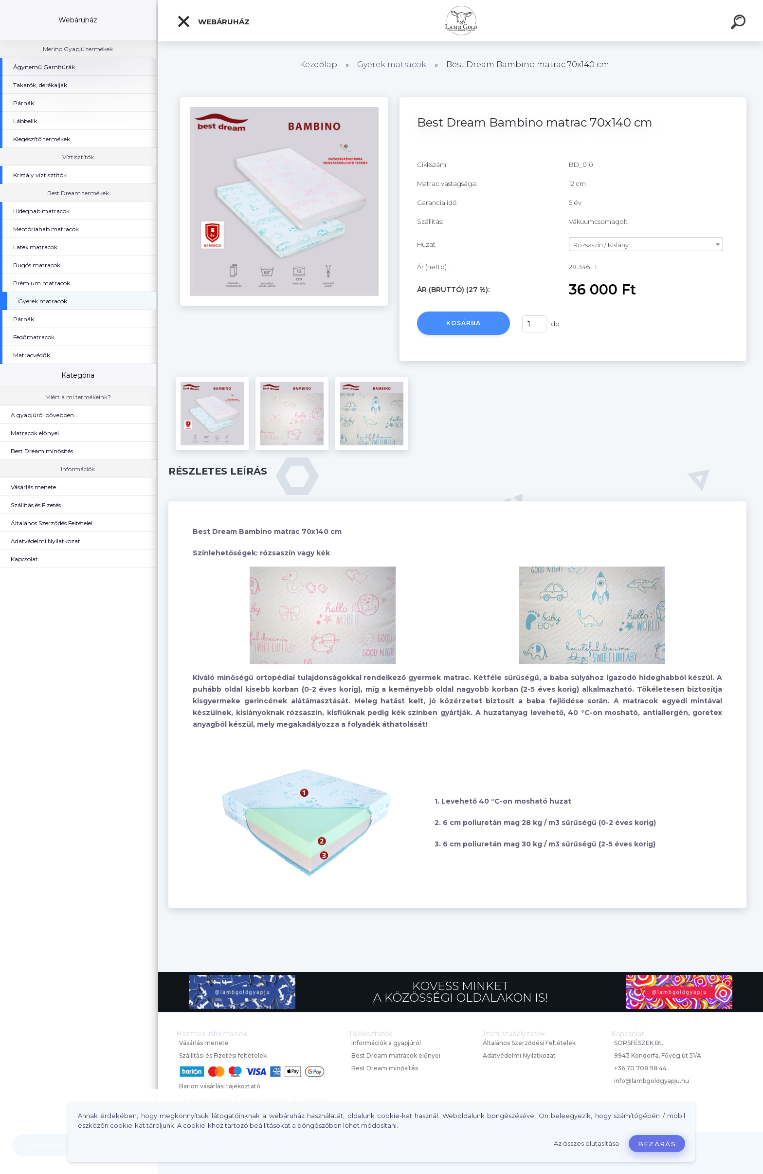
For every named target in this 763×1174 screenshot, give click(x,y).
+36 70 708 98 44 (640, 1068)
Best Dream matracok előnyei (395, 1055)
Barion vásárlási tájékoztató (219, 1086)
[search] (739, 23)
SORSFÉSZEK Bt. (638, 1042)
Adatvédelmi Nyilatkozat (519, 1055)
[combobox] (646, 244)
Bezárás (657, 1144)
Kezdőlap (318, 64)
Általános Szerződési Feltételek (529, 1042)
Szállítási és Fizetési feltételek (223, 1055)
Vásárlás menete (204, 1042)
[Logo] (460, 20)
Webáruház (213, 21)
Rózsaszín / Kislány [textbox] (601, 245)
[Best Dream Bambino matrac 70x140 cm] (284, 100)
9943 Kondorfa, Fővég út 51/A (657, 1055)
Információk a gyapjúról (386, 1042)
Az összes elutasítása (586, 1143)
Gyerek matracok (391, 64)
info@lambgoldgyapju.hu (651, 1080)
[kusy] (534, 323)
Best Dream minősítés (384, 1068)
